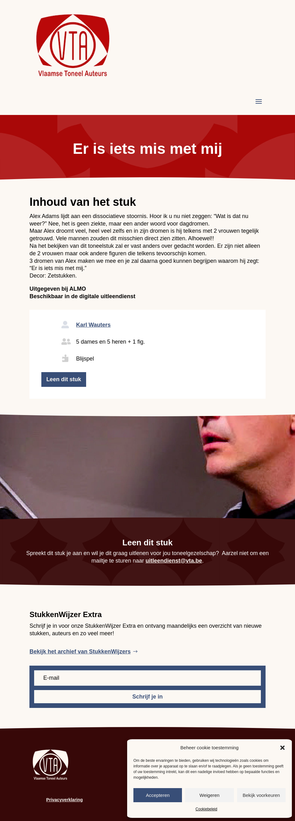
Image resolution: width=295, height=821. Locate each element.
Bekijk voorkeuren (261, 795)
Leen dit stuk (63, 379)
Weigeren (209, 795)
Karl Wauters (93, 325)
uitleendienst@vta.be (174, 561)
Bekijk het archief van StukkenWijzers (80, 651)
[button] (282, 748)
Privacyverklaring (64, 799)
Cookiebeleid (206, 809)
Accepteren (158, 795)
